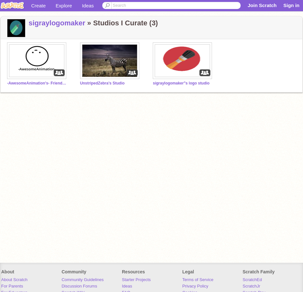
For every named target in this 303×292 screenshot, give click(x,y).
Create (38, 5)
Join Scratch (262, 5)
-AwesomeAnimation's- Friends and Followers (37, 83)
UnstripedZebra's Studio (102, 83)
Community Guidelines (82, 279)
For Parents (12, 286)
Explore (64, 5)
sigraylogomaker (57, 23)
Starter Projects (136, 279)
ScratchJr (251, 286)
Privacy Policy (195, 286)
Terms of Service (198, 279)
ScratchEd (252, 279)
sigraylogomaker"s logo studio (181, 83)
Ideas (88, 5)
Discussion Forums (79, 286)
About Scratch (14, 279)
